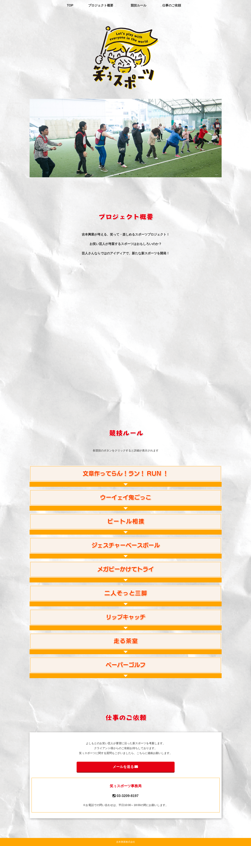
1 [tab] (114, 174)
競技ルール (138, 5)
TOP (70, 5)
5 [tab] (137, 174)
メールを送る (126, 767)
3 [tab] (126, 174)
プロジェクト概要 (100, 5)
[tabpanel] (125, 138)
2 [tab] (120, 174)
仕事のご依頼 (171, 5)
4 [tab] (131, 174)
